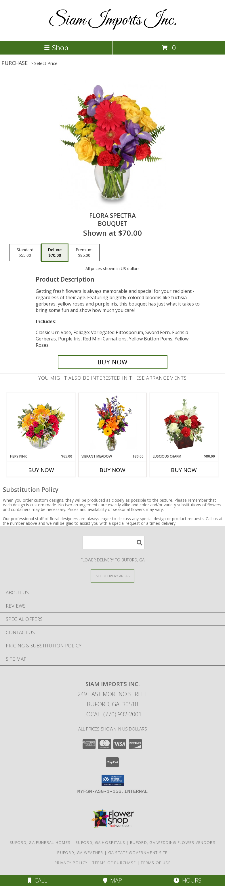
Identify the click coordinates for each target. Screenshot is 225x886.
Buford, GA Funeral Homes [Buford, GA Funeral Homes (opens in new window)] (39, 842)
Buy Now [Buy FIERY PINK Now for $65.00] (41, 470)
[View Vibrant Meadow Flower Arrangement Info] (113, 423)
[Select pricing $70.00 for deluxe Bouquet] (55, 252)
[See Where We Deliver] (112, 575)
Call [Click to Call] (37, 880)
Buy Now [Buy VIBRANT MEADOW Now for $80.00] (112, 470)
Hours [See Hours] (187, 880)
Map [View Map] (112, 880)
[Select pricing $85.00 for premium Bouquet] (84, 252)
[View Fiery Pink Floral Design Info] (41, 423)
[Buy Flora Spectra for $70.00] (112, 362)
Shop (56, 47)
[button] (113, 780)
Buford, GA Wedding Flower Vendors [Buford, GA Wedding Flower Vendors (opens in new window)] (173, 842)
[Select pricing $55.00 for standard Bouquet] (25, 252)
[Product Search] (114, 542)
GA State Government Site (138, 852)
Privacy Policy (70, 862)
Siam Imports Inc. (112, 20)
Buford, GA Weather (80, 852)
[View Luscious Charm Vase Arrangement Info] (184, 423)
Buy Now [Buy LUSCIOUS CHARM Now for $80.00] (184, 470)
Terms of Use (156, 862)
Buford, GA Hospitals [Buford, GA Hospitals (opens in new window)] (100, 842)
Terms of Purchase (114, 862)
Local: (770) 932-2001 (112, 714)
